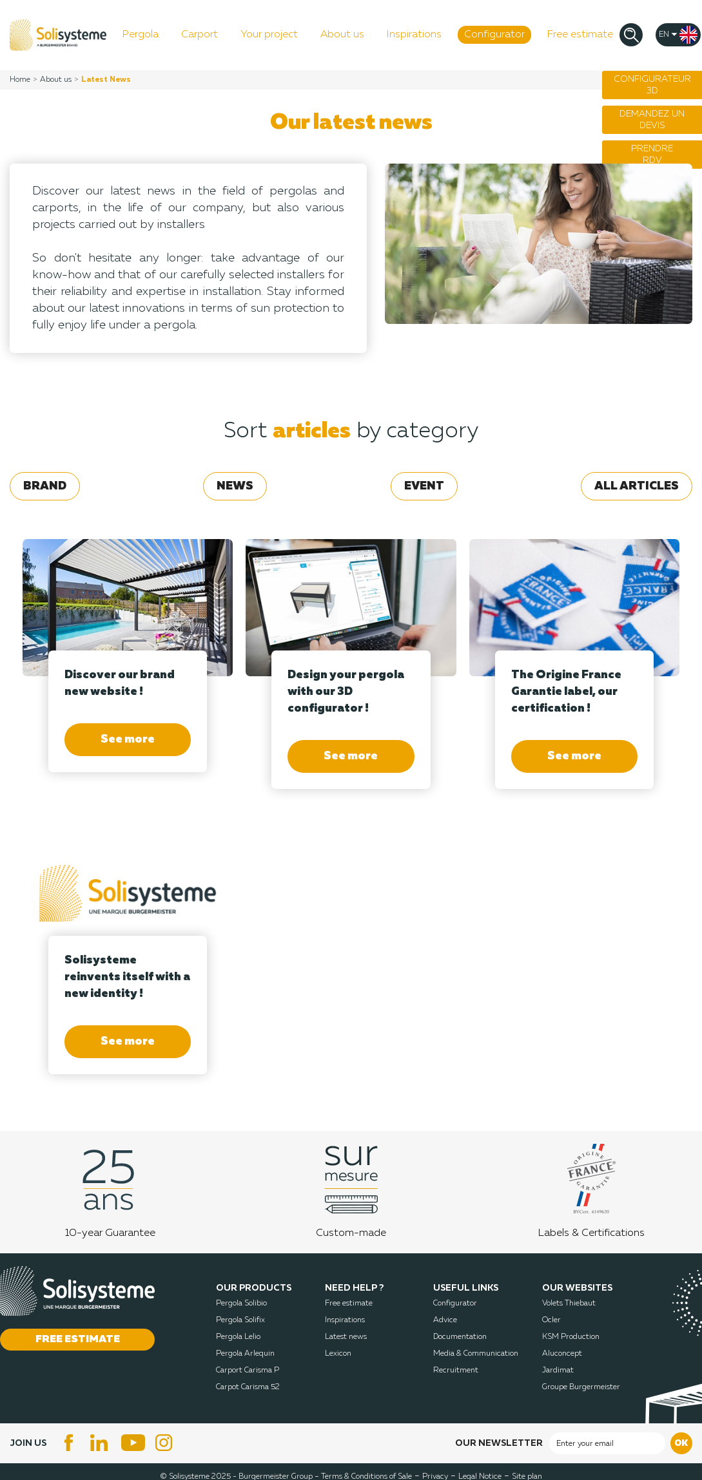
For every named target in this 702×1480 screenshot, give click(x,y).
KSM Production (571, 1337)
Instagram (166, 1443)
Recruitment (455, 1370)
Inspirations (345, 1320)
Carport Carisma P (247, 1370)
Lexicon (338, 1354)
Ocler (551, 1320)
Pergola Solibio (241, 1303)
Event (424, 486)
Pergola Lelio (238, 1337)
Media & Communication (475, 1354)
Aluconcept (562, 1354)
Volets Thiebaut (569, 1303)
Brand (44, 486)
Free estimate (349, 1303)
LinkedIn (101, 1443)
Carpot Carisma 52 (248, 1387)
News (235, 486)
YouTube (133, 1443)
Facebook (69, 1443)
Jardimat (558, 1370)
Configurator (455, 1303)
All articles (636, 486)
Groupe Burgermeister (581, 1387)
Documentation (460, 1337)
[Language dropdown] (678, 34)
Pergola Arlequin (245, 1354)
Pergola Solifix (240, 1320)
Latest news (346, 1337)
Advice (445, 1320)
